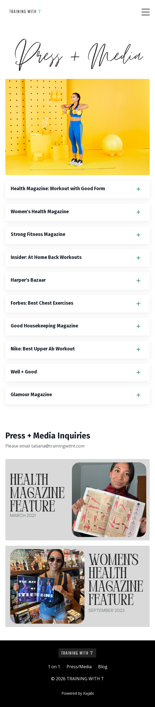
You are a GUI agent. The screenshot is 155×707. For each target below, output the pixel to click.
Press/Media (79, 667)
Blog (102, 667)
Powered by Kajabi (77, 693)
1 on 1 (54, 667)
